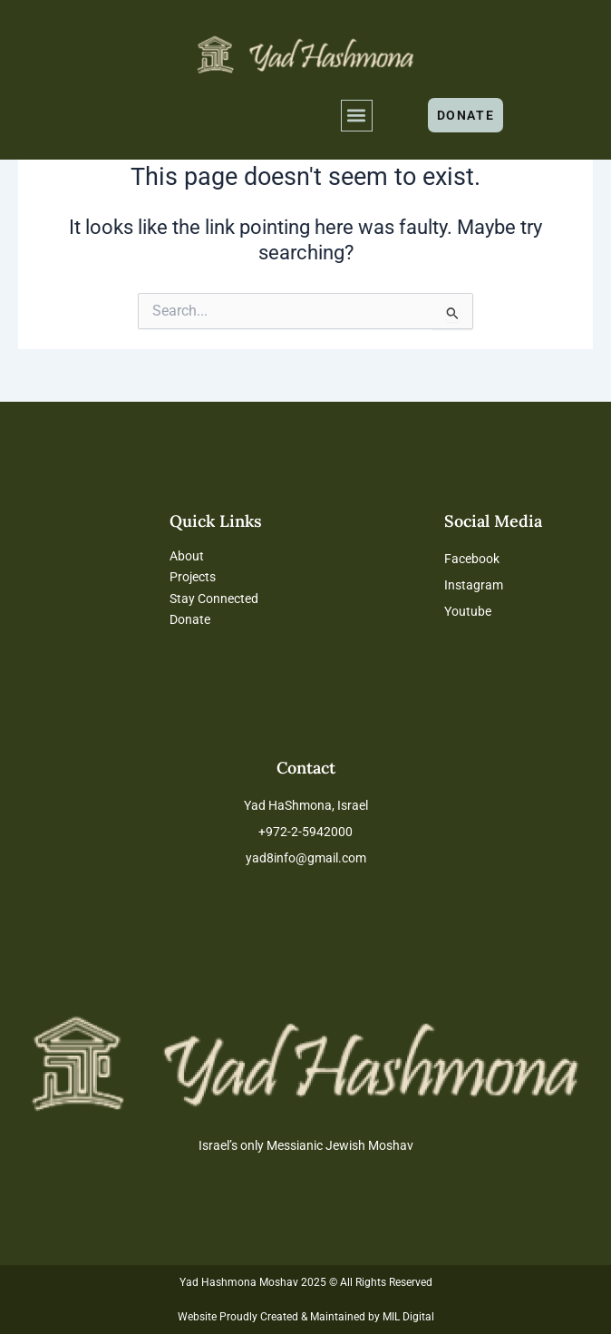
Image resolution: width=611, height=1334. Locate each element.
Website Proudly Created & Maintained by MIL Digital (306, 1316)
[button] (357, 115)
